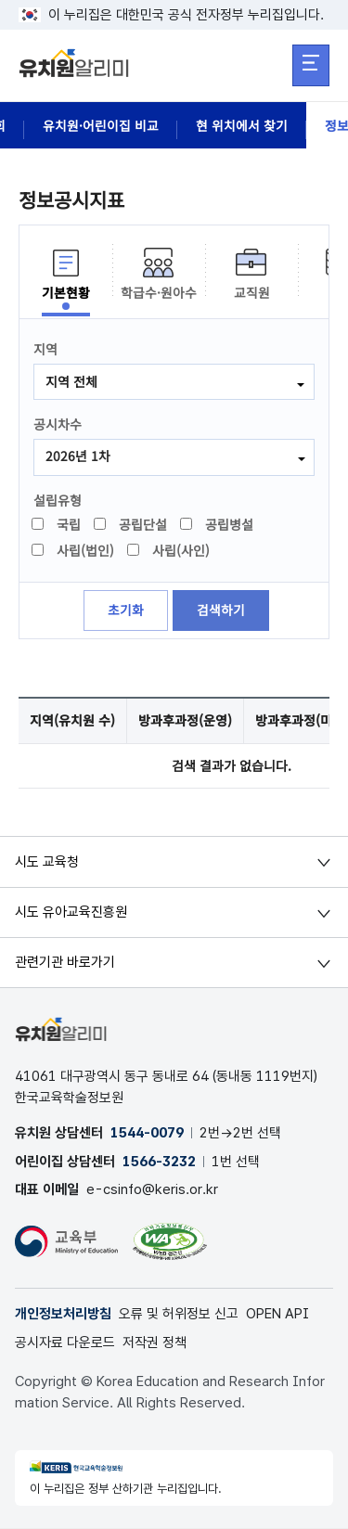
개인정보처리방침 (63, 1315)
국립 (57, 525)
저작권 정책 (154, 1343)
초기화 (126, 611)
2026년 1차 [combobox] (77, 456)
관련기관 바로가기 (65, 963)
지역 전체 (71, 381)
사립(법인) (73, 551)
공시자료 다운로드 (65, 1343)
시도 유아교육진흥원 (71, 913)
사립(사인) (169, 551)
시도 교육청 (47, 862)
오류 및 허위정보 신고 (178, 1315)
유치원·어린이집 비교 (101, 125)
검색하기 (221, 611)
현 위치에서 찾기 (242, 125)
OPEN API (277, 1315)
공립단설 (131, 525)
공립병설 (217, 525)
